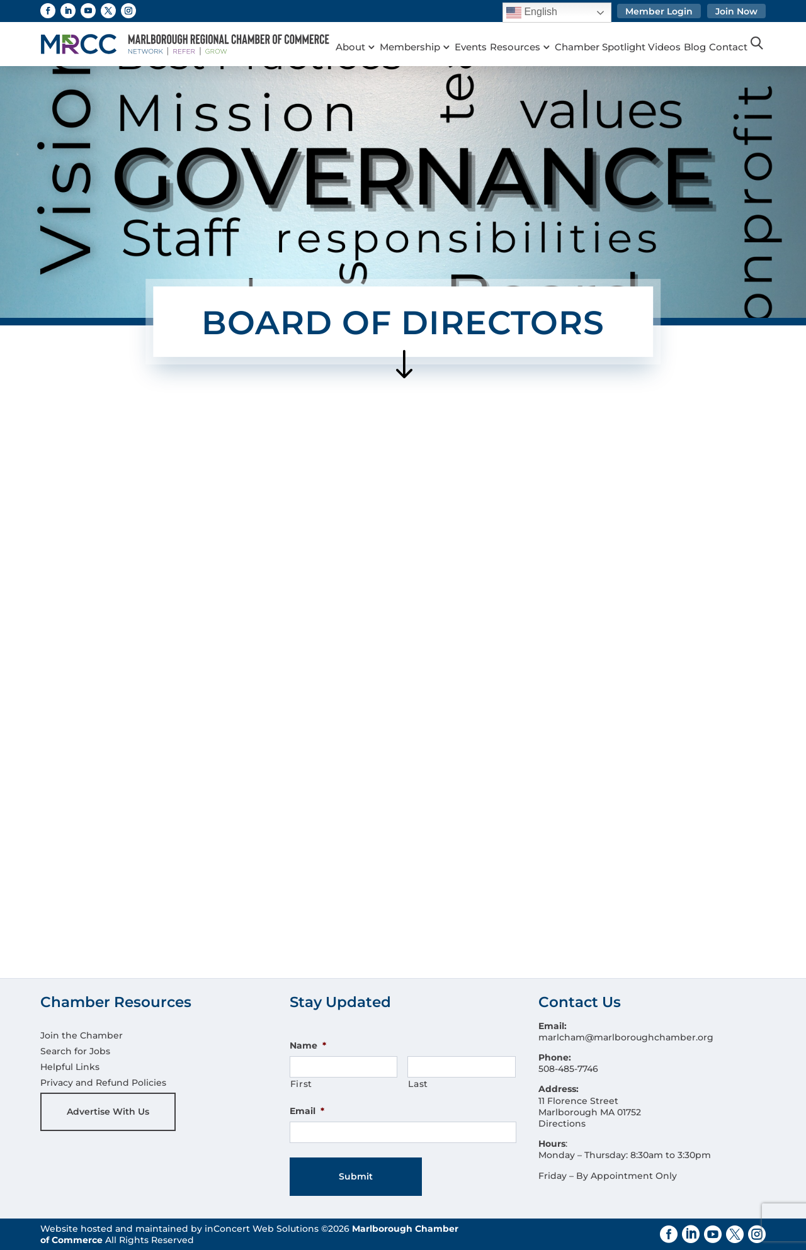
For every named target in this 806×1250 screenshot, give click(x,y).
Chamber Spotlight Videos (630, 31)
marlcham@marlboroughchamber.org (625, 1037)
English (531, 12)
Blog (711, 31)
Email (307, 1111)
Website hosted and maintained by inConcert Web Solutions (179, 1228)
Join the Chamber (81, 1035)
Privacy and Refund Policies (103, 1082)
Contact (355, 47)
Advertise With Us (108, 1111)
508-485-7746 (568, 1068)
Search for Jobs (75, 1051)
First (301, 1084)
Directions (562, 1123)
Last (418, 1084)
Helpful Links (69, 1067)
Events (477, 31)
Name (308, 1045)
